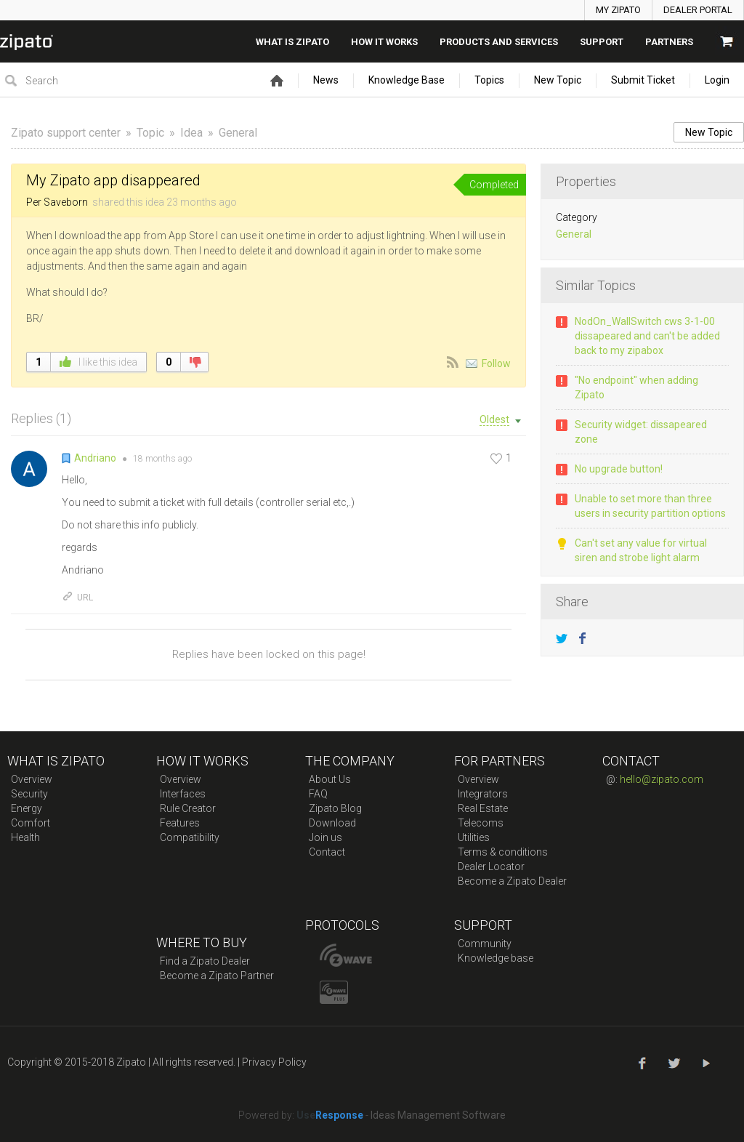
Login (717, 80)
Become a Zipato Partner (217, 975)
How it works (384, 41)
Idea (191, 133)
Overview (31, 779)
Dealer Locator (491, 866)
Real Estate (483, 808)
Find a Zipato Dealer (205, 961)
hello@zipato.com (661, 779)
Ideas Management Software (438, 1115)
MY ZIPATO (618, 9)
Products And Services (499, 41)
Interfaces (183, 794)
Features (180, 823)
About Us (330, 779)
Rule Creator (188, 808)
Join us (325, 837)
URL (77, 597)
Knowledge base (495, 958)
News (326, 80)
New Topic (557, 80)
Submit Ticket (643, 80)
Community (485, 943)
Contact (327, 852)
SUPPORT (601, 41)
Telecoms (481, 823)
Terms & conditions (503, 852)
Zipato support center (66, 133)
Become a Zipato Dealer (512, 881)
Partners (669, 41)
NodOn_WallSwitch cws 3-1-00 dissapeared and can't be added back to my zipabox (647, 335)
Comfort (30, 823)
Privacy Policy (274, 1062)
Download (332, 823)
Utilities (474, 837)
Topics (489, 80)
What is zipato (292, 41)
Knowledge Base (406, 80)
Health (25, 837)
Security (29, 794)
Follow (496, 363)
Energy (26, 808)
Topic (150, 133)
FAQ (318, 794)
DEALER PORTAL (697, 9)
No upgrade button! (619, 469)
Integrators (483, 794)
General (238, 133)
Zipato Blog (335, 808)
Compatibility (189, 837)
